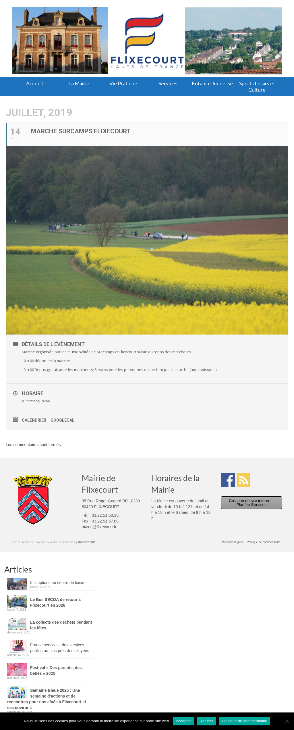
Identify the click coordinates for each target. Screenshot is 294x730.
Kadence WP (86, 542)
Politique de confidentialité (244, 721)
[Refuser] (287, 721)
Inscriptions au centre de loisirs (57, 582)
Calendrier (34, 420)
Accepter (183, 721)
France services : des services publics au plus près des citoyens (59, 648)
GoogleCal (62, 420)
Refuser (206, 721)
